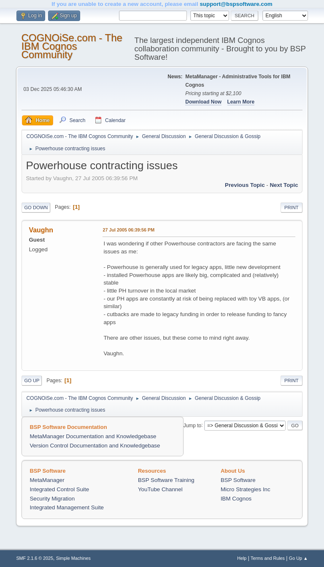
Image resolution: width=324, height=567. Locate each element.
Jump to (193, 425)
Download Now (203, 102)
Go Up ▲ (298, 558)
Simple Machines (73, 558)
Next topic (284, 185)
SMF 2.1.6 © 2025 (34, 558)
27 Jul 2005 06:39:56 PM (128, 229)
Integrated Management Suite (67, 507)
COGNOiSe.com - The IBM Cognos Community (71, 46)
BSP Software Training (166, 480)
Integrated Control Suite (59, 489)
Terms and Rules (268, 558)
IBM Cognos (236, 498)
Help (241, 558)
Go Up (31, 380)
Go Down (36, 207)
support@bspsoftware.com (236, 4)
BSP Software (238, 480)
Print (291, 207)
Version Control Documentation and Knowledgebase (95, 445)
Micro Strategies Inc (245, 489)
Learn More (241, 102)
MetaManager (47, 480)
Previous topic (245, 185)
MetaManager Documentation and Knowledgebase (93, 436)
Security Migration (52, 498)
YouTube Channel (160, 489)
